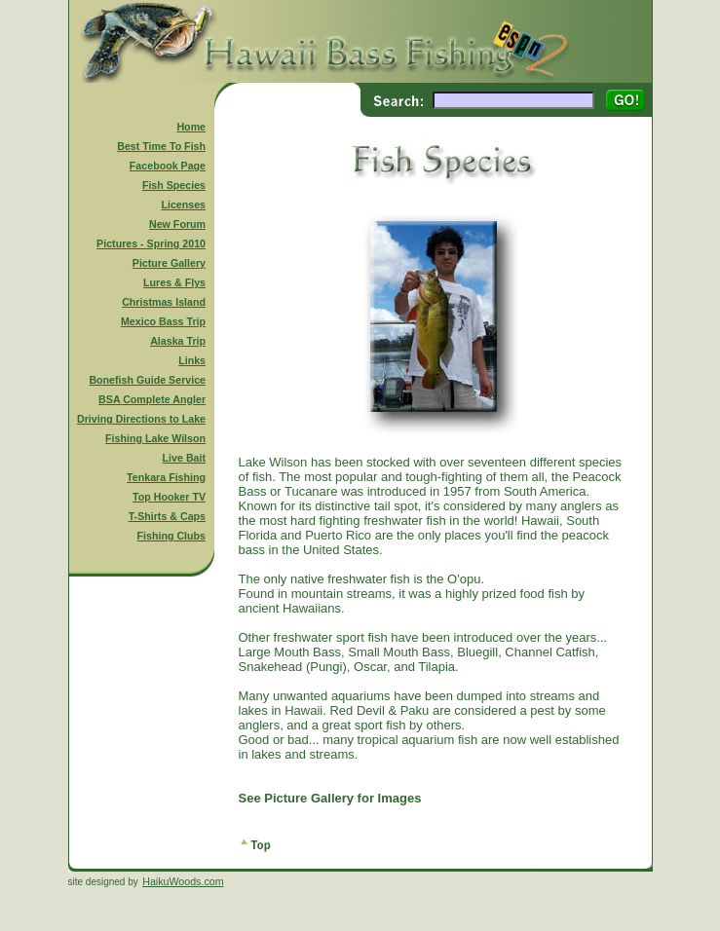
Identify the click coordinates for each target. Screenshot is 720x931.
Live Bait (184, 458)
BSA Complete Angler (152, 399)
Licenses (183, 204)
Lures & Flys (174, 282)
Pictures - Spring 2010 (151, 243)
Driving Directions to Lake (141, 419)
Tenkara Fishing (166, 477)
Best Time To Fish (161, 146)
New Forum (177, 224)
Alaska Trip (178, 341)
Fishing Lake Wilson (155, 438)
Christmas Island (164, 302)
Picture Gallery (169, 263)
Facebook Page (168, 165)
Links (192, 360)
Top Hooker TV (169, 497)
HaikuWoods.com (182, 881)
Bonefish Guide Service (147, 380)
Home (191, 126)
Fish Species (174, 185)
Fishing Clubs (171, 535)
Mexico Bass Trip (163, 321)
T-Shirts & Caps (167, 516)
